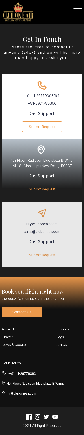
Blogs (60, 337)
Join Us (61, 344)
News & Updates (15, 344)
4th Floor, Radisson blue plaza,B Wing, (35, 383)
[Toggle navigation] (77, 11)
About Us (9, 329)
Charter (7, 337)
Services (62, 329)
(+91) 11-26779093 (22, 373)
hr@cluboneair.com (22, 393)
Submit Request (42, 126)
